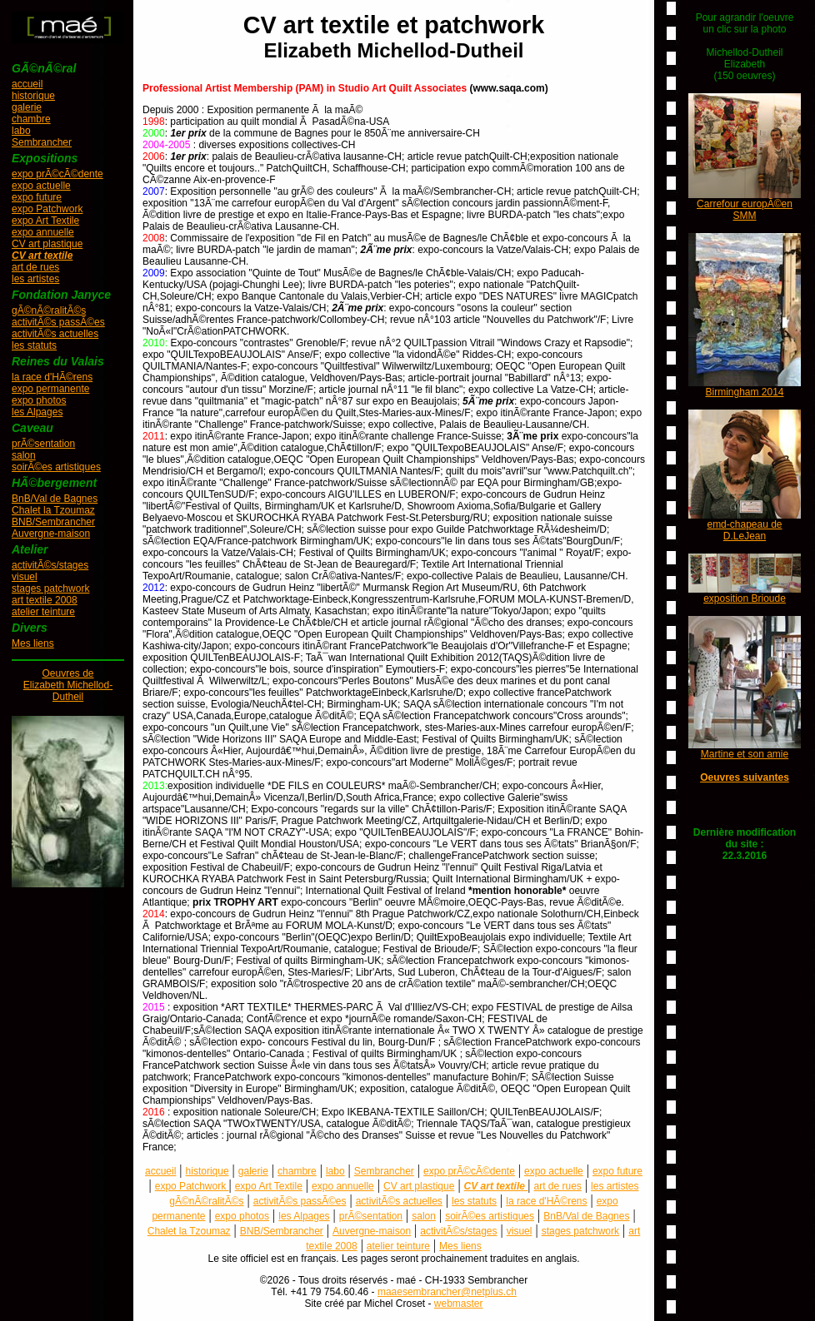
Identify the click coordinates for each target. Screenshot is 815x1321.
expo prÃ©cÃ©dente (57, 174)
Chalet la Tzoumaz (53, 510)
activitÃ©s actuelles (55, 334)
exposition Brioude (744, 598)
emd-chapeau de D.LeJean (744, 530)
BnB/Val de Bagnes (55, 498)
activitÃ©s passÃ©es (58, 322)
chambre (31, 119)
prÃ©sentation (43, 443)
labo (21, 131)
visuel (25, 577)
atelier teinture (43, 612)
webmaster (458, 1303)
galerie (27, 107)
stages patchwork (50, 588)
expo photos (39, 400)
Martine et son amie (744, 754)
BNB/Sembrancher (53, 522)
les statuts (34, 345)
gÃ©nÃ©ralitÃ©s (49, 310)
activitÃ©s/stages (50, 565)
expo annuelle (43, 232)
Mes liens (33, 643)
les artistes (35, 279)
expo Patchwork (47, 209)
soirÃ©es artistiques (56, 467)
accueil (27, 84)
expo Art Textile (45, 220)
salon (24, 455)
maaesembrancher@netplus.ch (447, 1292)
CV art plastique (47, 244)
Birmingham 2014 (744, 392)
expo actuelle (41, 185)
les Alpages (37, 412)
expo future (37, 197)
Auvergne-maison (51, 533)
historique (33, 96)
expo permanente (50, 389)
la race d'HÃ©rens (52, 377)
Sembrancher (42, 142)
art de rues (35, 267)
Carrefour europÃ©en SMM (744, 209)
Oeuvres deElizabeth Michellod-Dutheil (67, 685)
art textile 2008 (45, 600)
